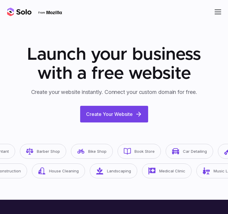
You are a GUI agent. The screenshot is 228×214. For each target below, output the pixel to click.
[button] (217, 11)
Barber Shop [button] (46, 151)
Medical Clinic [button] (169, 170)
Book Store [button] (141, 151)
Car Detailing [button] (192, 151)
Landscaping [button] (116, 170)
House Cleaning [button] (61, 170)
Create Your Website (114, 114)
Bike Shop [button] (94, 151)
